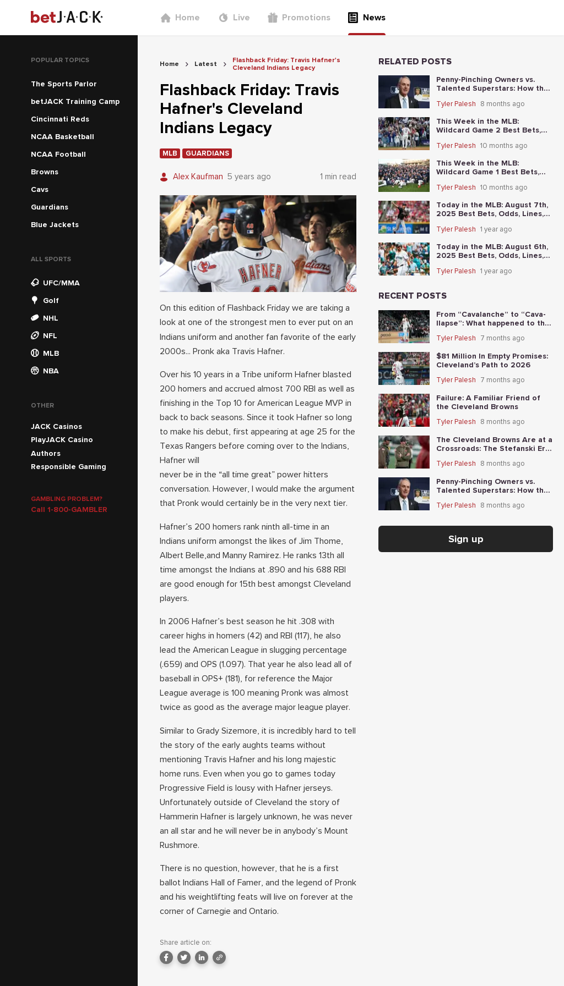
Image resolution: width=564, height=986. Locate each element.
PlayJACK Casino (62, 439)
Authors (46, 453)
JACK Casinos (56, 426)
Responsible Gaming (68, 466)
